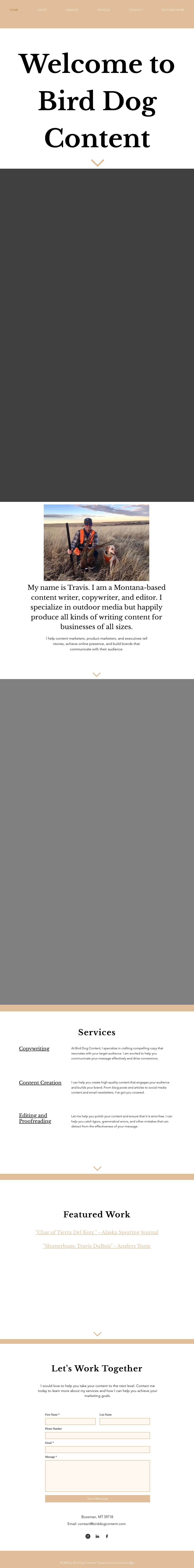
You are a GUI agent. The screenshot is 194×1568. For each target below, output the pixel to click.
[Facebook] (107, 1536)
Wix (131, 1562)
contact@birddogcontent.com (102, 1524)
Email (48, 1443)
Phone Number (53, 1428)
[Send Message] (97, 1498)
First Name (51, 1414)
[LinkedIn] (97, 1536)
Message (50, 1457)
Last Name (106, 1414)
